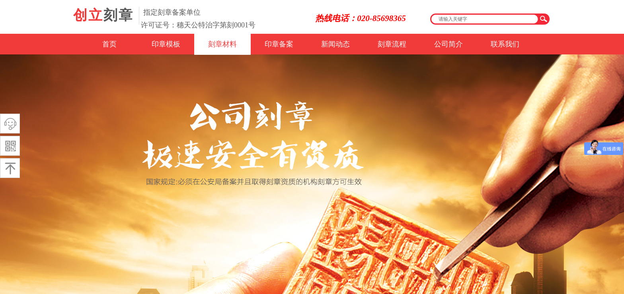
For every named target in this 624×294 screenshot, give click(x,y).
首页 (109, 44)
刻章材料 (222, 44)
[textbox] (485, 19)
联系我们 (505, 44)
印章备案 (279, 44)
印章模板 (166, 44)
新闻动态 (335, 44)
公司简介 (448, 44)
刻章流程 (392, 44)
